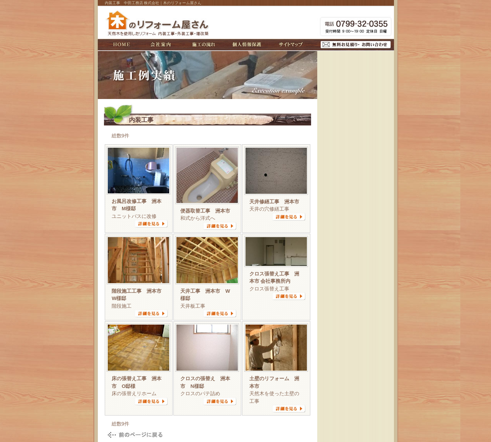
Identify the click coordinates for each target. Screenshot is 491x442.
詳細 (151, 224)
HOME (121, 44)
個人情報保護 (247, 44)
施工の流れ (204, 44)
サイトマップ (290, 44)
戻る (133, 435)
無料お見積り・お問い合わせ (356, 44)
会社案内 (160, 44)
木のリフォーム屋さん (158, 22)
